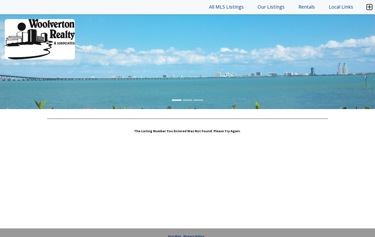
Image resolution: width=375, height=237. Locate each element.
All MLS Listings (226, 7)
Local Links (341, 7)
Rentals (306, 7)
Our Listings (271, 7)
